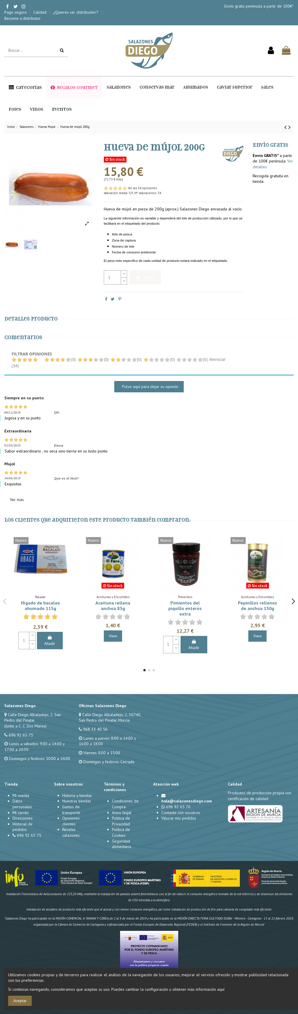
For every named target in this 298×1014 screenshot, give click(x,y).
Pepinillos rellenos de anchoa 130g (257, 605)
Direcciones (23, 818)
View (113, 636)
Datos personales (22, 803)
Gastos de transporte (71, 809)
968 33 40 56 (95, 729)
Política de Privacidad (121, 821)
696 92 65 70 (178, 806)
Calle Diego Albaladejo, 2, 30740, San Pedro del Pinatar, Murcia (110, 717)
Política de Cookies (121, 832)
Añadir (145, 277)
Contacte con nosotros (180, 812)
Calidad (40, 12)
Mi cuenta (21, 795)
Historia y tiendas (77, 795)
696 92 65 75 (21, 735)
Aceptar (20, 1000)
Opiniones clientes (71, 821)
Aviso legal (121, 812)
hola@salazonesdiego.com (186, 801)
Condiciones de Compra (125, 803)
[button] (25, 87)
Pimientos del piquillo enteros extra (185, 608)
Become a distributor (22, 18)
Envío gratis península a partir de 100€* (259, 6)
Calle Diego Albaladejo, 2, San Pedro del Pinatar (32, 717)
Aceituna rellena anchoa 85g (112, 605)
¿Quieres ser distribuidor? (76, 12)
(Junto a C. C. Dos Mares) (25, 726)
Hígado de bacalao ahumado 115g (40, 605)
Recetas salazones (71, 832)
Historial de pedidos (23, 826)
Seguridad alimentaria (121, 844)
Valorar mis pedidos (178, 818)
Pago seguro (16, 12)
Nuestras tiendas (76, 801)
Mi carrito (21, 812)
